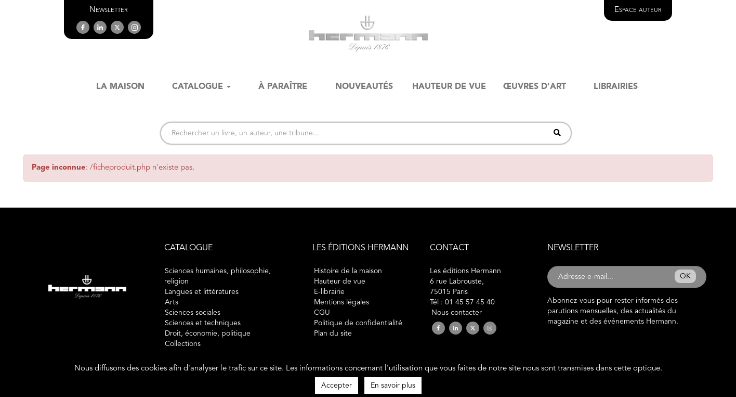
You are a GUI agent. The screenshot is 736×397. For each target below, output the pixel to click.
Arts (171, 302)
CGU (322, 312)
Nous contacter (456, 312)
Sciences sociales (192, 312)
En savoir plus (393, 385)
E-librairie (329, 292)
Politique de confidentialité (358, 323)
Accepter (336, 385)
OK (685, 276)
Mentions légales (341, 302)
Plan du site (333, 333)
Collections (183, 344)
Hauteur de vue (339, 281)
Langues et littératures (202, 292)
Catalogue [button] (201, 87)
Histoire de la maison (348, 271)
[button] (108, 10)
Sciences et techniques (203, 323)
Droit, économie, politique (208, 333)
